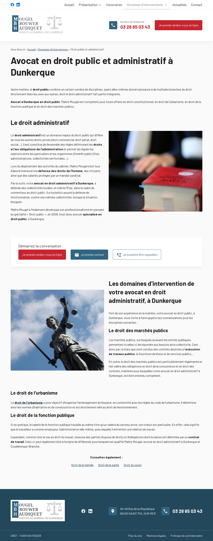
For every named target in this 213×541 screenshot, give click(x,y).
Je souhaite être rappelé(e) (137, 255)
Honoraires (114, 5)
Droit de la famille (82, 465)
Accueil (69, 5)
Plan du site (135, 535)
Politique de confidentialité (186, 535)
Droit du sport (133, 465)
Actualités (179, 5)
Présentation (88, 5)
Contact (196, 5)
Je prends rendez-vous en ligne (178, 25)
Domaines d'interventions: (145, 5)
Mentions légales (156, 535)
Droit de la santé (108, 465)
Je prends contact (89, 255)
